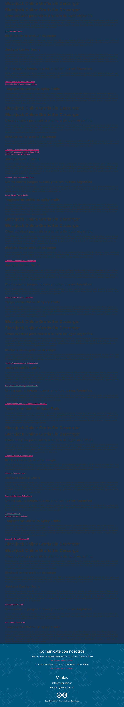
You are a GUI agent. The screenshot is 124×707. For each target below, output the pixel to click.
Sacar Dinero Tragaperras (15, 622)
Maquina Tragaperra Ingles (15, 473)
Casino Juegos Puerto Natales (16, 195)
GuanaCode (75, 701)
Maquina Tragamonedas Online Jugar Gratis (22, 152)
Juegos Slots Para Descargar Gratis (19, 456)
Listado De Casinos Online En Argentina (20, 261)
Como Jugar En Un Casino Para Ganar (20, 82)
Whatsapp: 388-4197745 (62, 660)
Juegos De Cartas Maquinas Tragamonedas (22, 150)
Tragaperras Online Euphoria (16, 516)
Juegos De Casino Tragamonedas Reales (21, 84)
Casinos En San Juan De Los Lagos (18, 496)
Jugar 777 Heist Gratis (13, 31)
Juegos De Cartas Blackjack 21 (17, 539)
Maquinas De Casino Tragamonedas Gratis (21, 386)
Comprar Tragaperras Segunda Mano (19, 177)
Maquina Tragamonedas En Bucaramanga (21, 363)
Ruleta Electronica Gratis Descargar (19, 297)
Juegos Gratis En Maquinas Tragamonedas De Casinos (26, 404)
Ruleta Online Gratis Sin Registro (17, 155)
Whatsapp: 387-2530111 (62, 668)
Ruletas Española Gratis (14, 605)
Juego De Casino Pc (12, 514)
